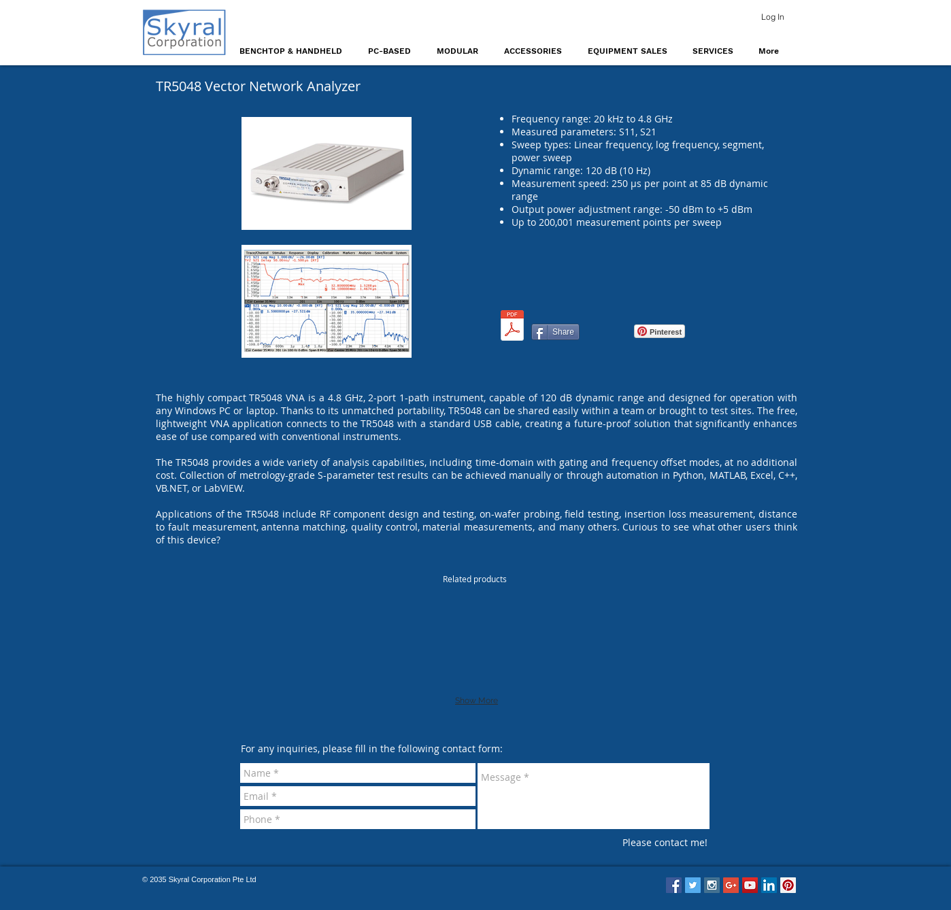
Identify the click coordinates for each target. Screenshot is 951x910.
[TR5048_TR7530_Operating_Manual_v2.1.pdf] (512, 327)
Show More (476, 700)
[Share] (555, 332)
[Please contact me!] (665, 842)
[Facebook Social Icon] (674, 885)
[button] (293, 51)
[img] (542, 640)
